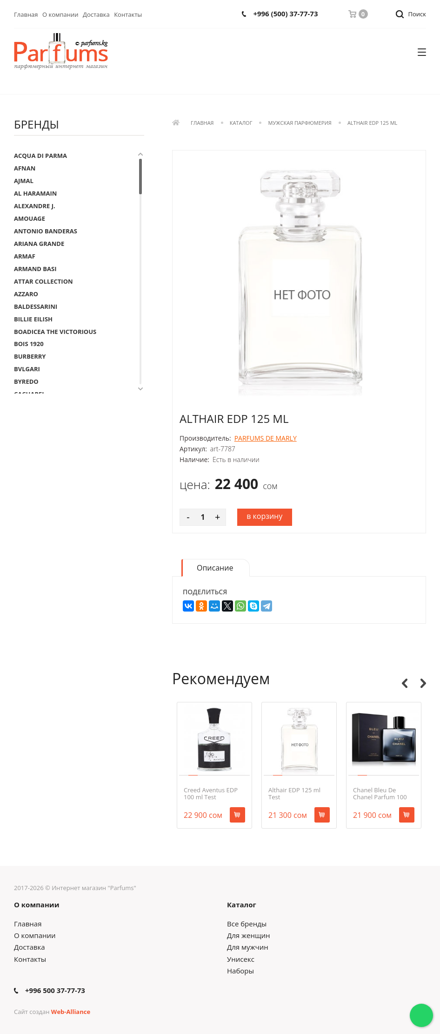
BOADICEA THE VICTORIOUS (55, 331)
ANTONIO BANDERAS (45, 231)
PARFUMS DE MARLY (265, 438)
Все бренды (247, 923)
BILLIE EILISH (33, 319)
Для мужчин (247, 947)
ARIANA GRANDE (39, 243)
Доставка (96, 14)
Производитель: (205, 438)
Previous (404, 683)
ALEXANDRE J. (34, 206)
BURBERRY (30, 356)
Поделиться (205, 592)
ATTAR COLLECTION (43, 281)
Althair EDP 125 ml (372, 123)
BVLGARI (27, 369)
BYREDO (26, 381)
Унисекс (240, 959)
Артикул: (193, 449)
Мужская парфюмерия (300, 123)
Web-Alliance (70, 1011)
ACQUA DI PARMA (40, 155)
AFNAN (24, 168)
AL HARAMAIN (35, 193)
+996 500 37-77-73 (55, 990)
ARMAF (24, 256)
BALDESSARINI (35, 306)
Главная (26, 14)
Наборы (240, 970)
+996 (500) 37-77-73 (285, 14)
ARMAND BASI (35, 269)
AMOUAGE (29, 218)
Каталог (241, 123)
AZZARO (26, 294)
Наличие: (194, 459)
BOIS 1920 (29, 344)
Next (423, 683)
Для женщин (248, 935)
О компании (60, 14)
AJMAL (23, 181)
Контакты (128, 14)
